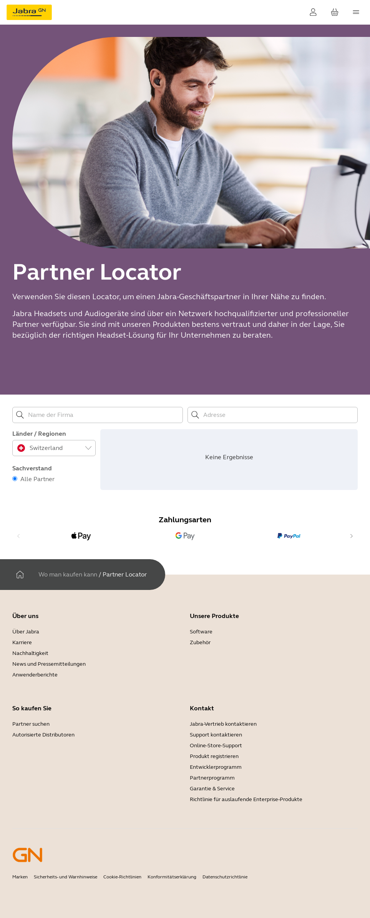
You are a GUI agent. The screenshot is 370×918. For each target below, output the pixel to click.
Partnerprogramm (212, 778)
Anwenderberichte (35, 674)
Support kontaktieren (216, 734)
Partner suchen (31, 724)
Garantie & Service (212, 788)
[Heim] (20, 574)
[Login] (313, 12)
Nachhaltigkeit (30, 653)
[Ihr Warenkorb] (334, 12)
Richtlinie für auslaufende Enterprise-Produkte (246, 799)
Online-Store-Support (216, 745)
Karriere (22, 642)
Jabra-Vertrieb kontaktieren (223, 724)
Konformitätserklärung (172, 877)
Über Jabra (25, 631)
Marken (20, 877)
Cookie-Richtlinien (122, 877)
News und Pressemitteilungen (49, 664)
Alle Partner (37, 479)
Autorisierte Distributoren (43, 734)
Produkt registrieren (214, 756)
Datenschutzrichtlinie (224, 877)
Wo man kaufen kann (67, 574)
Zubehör (200, 642)
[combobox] (54, 448)
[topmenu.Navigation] (356, 12)
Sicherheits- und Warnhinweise (65, 877)
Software (201, 631)
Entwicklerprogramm (216, 767)
